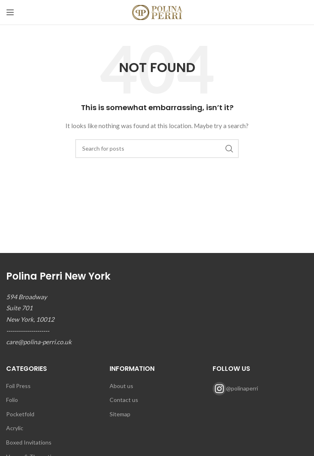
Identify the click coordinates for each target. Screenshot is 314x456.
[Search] (157, 148)
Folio (12, 399)
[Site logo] (157, 11)
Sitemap (120, 414)
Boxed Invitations (29, 442)
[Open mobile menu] (10, 12)
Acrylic (14, 427)
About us (121, 385)
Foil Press (18, 385)
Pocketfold (20, 414)
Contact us (124, 399)
